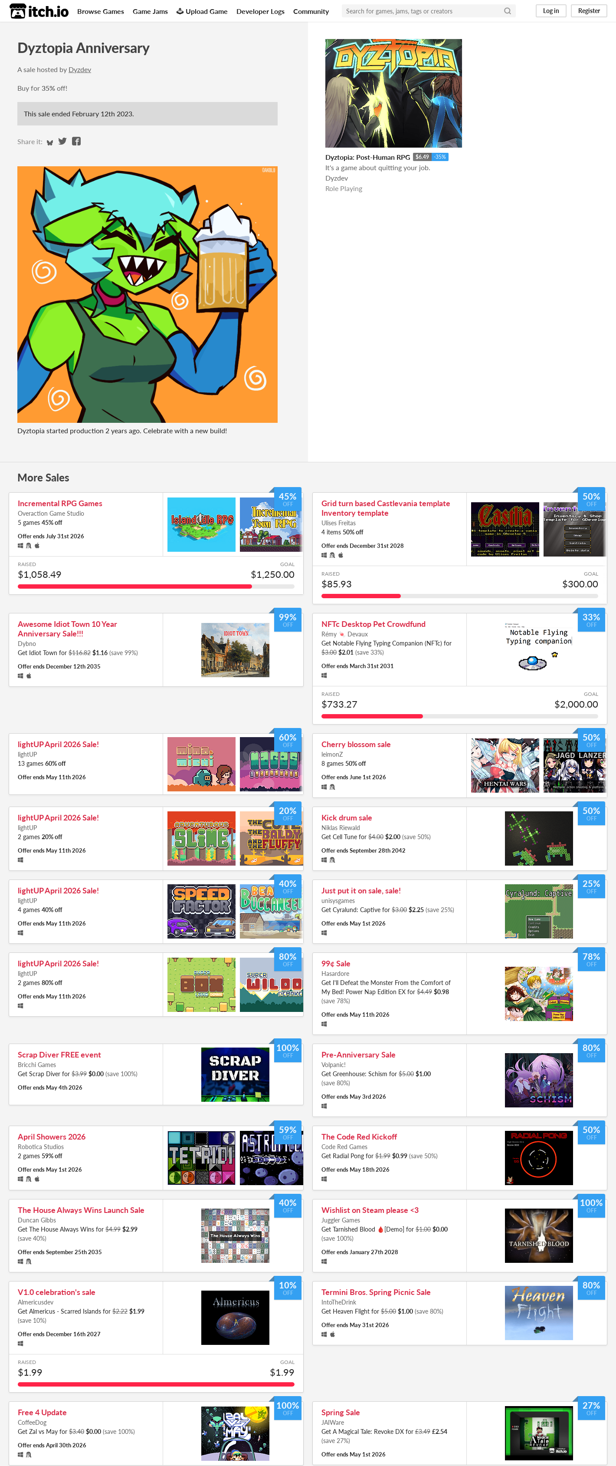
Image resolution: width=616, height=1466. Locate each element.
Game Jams (150, 11)
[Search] (507, 10)
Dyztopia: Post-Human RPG (367, 157)
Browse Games (100, 11)
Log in (551, 10)
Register (589, 10)
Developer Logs (260, 11)
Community (311, 11)
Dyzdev (80, 69)
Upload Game (202, 11)
